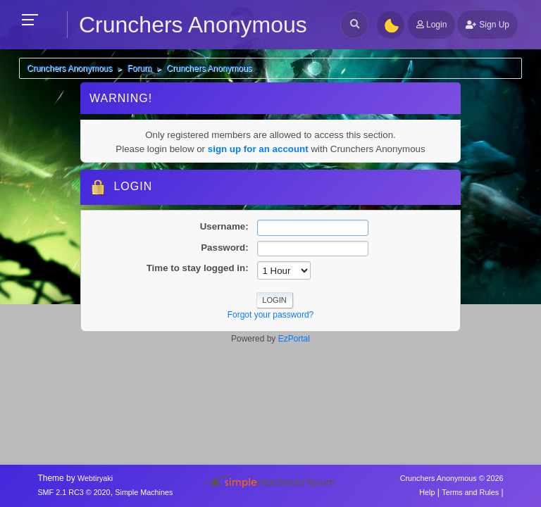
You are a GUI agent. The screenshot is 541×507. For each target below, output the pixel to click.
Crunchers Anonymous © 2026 (452, 478)
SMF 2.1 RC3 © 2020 (73, 492)
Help (427, 492)
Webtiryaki (95, 478)
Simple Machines (144, 492)
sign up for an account (258, 149)
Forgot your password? (271, 315)
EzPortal (294, 339)
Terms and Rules (470, 492)
